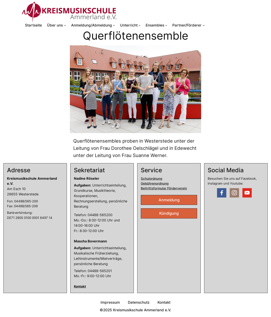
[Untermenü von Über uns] (65, 25)
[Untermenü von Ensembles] (166, 25)
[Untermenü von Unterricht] (139, 25)
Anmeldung (169, 200)
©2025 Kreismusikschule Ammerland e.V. (135, 310)
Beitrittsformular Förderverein (164, 188)
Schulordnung (151, 179)
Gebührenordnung (155, 183)
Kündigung (169, 213)
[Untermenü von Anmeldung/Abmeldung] (114, 25)
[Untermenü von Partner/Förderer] (204, 25)
